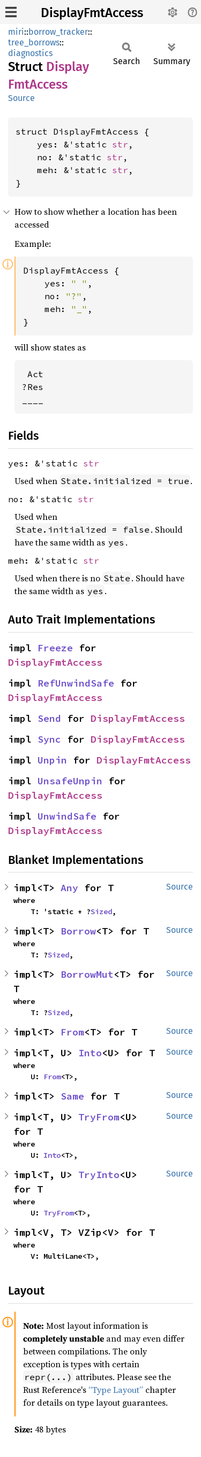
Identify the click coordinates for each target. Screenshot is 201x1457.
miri (16, 32)
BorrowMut (87, 974)
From (72, 1032)
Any (69, 888)
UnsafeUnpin (70, 781)
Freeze (55, 648)
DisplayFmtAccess (92, 12)
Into (90, 1053)
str (120, 144)
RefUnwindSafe (76, 683)
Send (49, 718)
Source (21, 98)
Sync (49, 739)
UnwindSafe (67, 816)
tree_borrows (33, 42)
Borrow (78, 931)
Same (72, 1096)
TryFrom (99, 1117)
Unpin (52, 760)
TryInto (99, 1174)
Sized (101, 911)
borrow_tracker (58, 32)
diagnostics (30, 53)
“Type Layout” (115, 1390)
